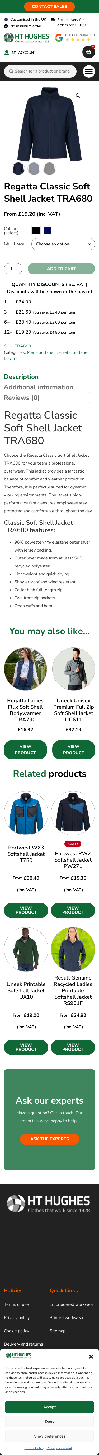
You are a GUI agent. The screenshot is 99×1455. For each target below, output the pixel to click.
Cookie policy (16, 1331)
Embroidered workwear (72, 1304)
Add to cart (61, 269)
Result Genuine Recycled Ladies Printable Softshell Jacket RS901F (73, 990)
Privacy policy (17, 1318)
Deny (49, 1421)
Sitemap (57, 1331)
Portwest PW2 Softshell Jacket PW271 (73, 860)
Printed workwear (67, 1318)
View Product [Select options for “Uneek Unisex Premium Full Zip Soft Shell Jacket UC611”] (73, 750)
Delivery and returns (23, 1344)
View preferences (49, 1436)
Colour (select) (11, 231)
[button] (91, 1356)
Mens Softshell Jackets (48, 352)
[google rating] (75, 38)
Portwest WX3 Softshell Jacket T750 (26, 854)
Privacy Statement (59, 1448)
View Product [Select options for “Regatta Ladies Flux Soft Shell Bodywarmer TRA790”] (25, 750)
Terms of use (16, 1304)
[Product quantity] (13, 268)
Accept (49, 1407)
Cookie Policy (34, 1448)
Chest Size (14, 243)
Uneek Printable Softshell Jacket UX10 (26, 990)
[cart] (88, 52)
